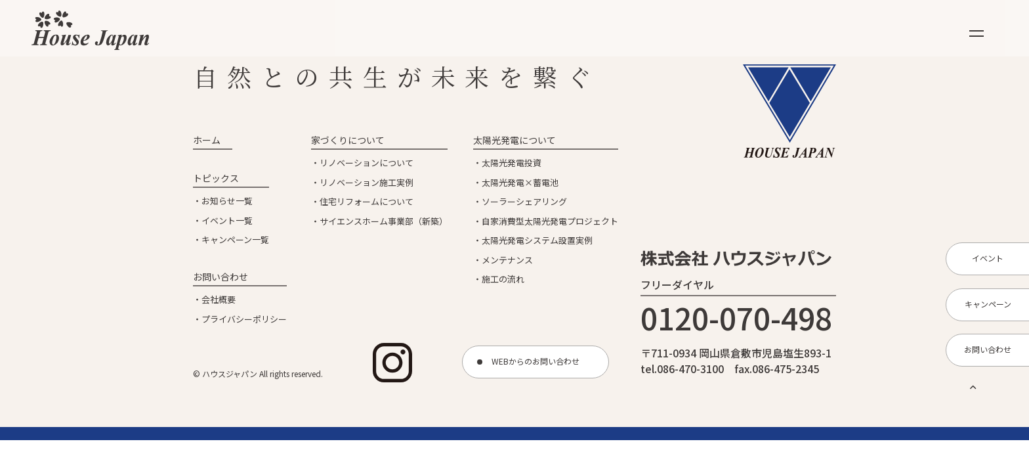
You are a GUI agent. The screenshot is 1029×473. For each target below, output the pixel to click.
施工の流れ (503, 279)
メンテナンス (507, 260)
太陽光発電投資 (511, 162)
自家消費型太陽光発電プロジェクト (550, 221)
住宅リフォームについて (366, 201)
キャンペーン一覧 (235, 239)
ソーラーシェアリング (524, 201)
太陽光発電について (514, 139)
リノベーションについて (366, 162)
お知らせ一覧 (227, 200)
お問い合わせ (220, 276)
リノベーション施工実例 (366, 182)
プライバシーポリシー (244, 319)
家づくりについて (348, 139)
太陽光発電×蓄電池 (520, 182)
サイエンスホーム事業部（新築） (384, 221)
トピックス (216, 178)
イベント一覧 (227, 220)
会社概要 (218, 299)
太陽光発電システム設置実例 (537, 240)
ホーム (206, 139)
